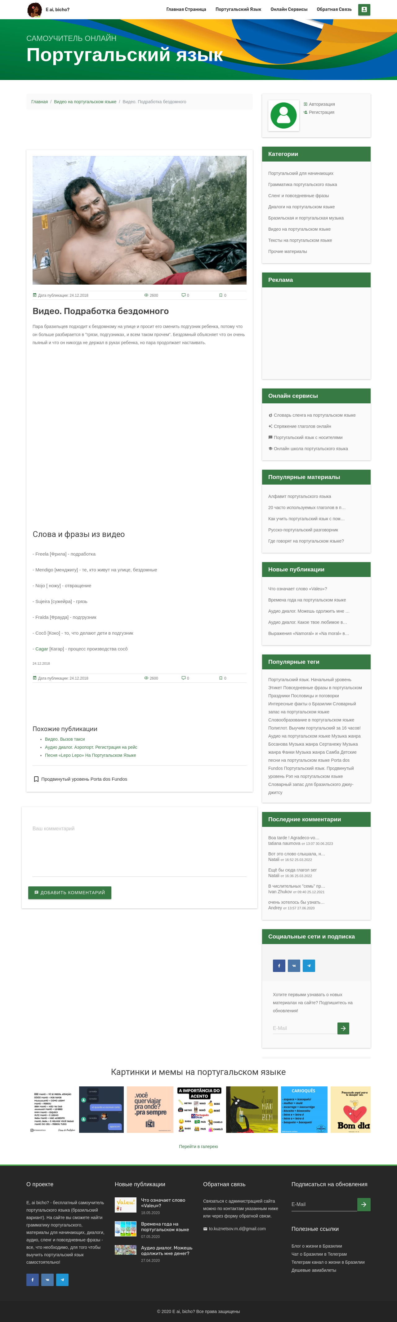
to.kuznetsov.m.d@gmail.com (237, 1228)
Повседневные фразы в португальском (322, 687)
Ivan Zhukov (296, 891)
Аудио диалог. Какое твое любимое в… (307, 622)
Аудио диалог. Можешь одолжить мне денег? (166, 1250)
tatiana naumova (300, 843)
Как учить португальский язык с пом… (306, 518)
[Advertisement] (139, 128)
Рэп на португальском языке (314, 776)
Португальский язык (238, 9)
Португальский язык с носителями (305, 437)
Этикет (275, 687)
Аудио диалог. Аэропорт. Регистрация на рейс (91, 747)
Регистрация (321, 112)
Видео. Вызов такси (65, 739)
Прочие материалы (287, 251)
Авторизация (322, 104)
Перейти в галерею (198, 1146)
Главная (39, 101)
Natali (290, 859)
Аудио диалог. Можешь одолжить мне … (309, 611)
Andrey (291, 907)
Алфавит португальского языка (299, 496)
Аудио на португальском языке (299, 736)
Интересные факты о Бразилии (300, 703)
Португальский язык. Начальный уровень (309, 679)
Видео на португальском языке (85, 101)
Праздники (279, 695)
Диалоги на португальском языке (301, 206)
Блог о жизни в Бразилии (317, 1246)
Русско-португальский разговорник (303, 529)
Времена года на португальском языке (307, 599)
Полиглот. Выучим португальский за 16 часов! (314, 727)
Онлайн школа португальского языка (308, 448)
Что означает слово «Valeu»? (297, 588)
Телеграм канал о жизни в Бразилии (328, 1262)
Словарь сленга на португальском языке (312, 415)
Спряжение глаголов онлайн (299, 426)
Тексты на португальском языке (300, 240)
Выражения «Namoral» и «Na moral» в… (308, 633)
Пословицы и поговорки (315, 695)
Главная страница (186, 9)
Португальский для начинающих (300, 173)
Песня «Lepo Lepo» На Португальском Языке (90, 755)
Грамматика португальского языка (302, 184)
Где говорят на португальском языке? (306, 541)
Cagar (41, 648)
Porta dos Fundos (108, 779)
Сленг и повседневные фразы (298, 195)
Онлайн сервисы (288, 9)
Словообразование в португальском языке (311, 719)
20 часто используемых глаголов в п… (307, 507)
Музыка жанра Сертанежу (315, 744)
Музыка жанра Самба (317, 752)
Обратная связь (334, 9)
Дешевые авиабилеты (314, 1270)
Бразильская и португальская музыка (306, 217)
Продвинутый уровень (61, 779)
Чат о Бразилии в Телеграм (319, 1254)
